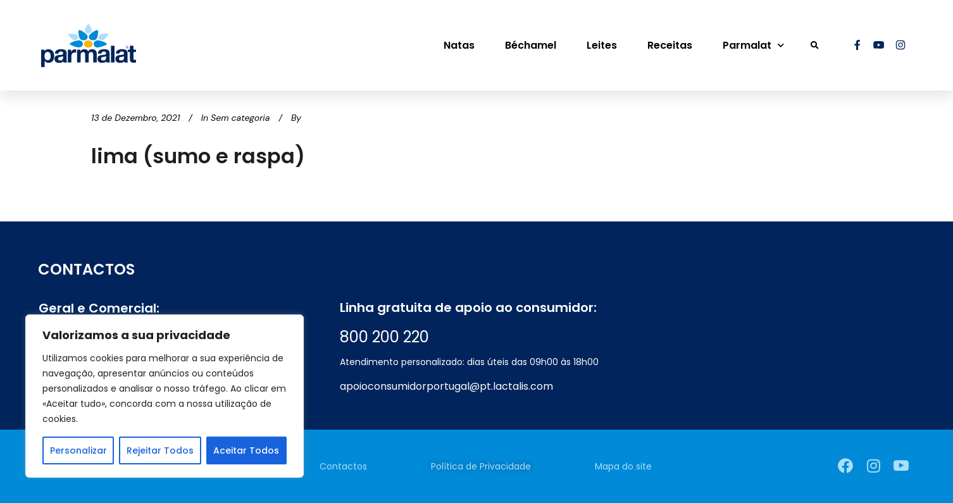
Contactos (343, 466)
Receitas (669, 45)
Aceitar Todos (246, 450)
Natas (459, 45)
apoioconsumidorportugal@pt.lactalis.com (446, 386)
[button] (815, 45)
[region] (164, 396)
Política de (481, 466)
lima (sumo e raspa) (198, 156)
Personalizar (78, 450)
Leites (602, 45)
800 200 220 (384, 336)
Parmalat (753, 45)
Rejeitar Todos (160, 450)
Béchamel (530, 45)
